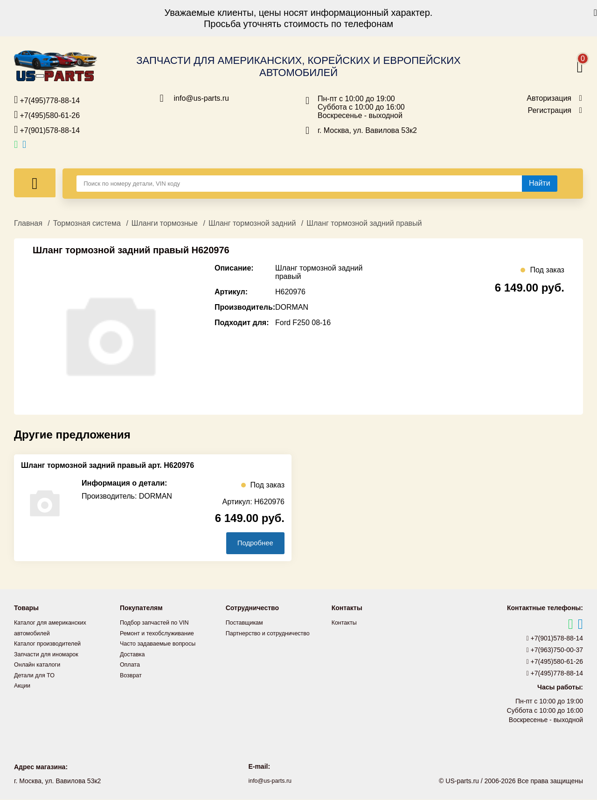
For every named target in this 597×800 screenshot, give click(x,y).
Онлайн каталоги (40, 664)
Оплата (131, 664)
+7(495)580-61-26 (47, 115)
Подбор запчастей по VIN (158, 623)
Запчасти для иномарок (50, 654)
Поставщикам (247, 623)
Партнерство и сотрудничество (273, 633)
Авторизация (549, 98)
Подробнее (251, 543)
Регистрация (549, 110)
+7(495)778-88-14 (47, 100)
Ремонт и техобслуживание (161, 633)
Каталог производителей (51, 643)
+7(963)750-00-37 (555, 650)
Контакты (346, 623)
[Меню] (35, 182)
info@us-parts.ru (201, 98)
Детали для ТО (36, 674)
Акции (23, 685)
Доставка (134, 654)
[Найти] (539, 183)
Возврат (132, 674)
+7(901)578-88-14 (47, 130)
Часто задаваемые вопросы (162, 643)
